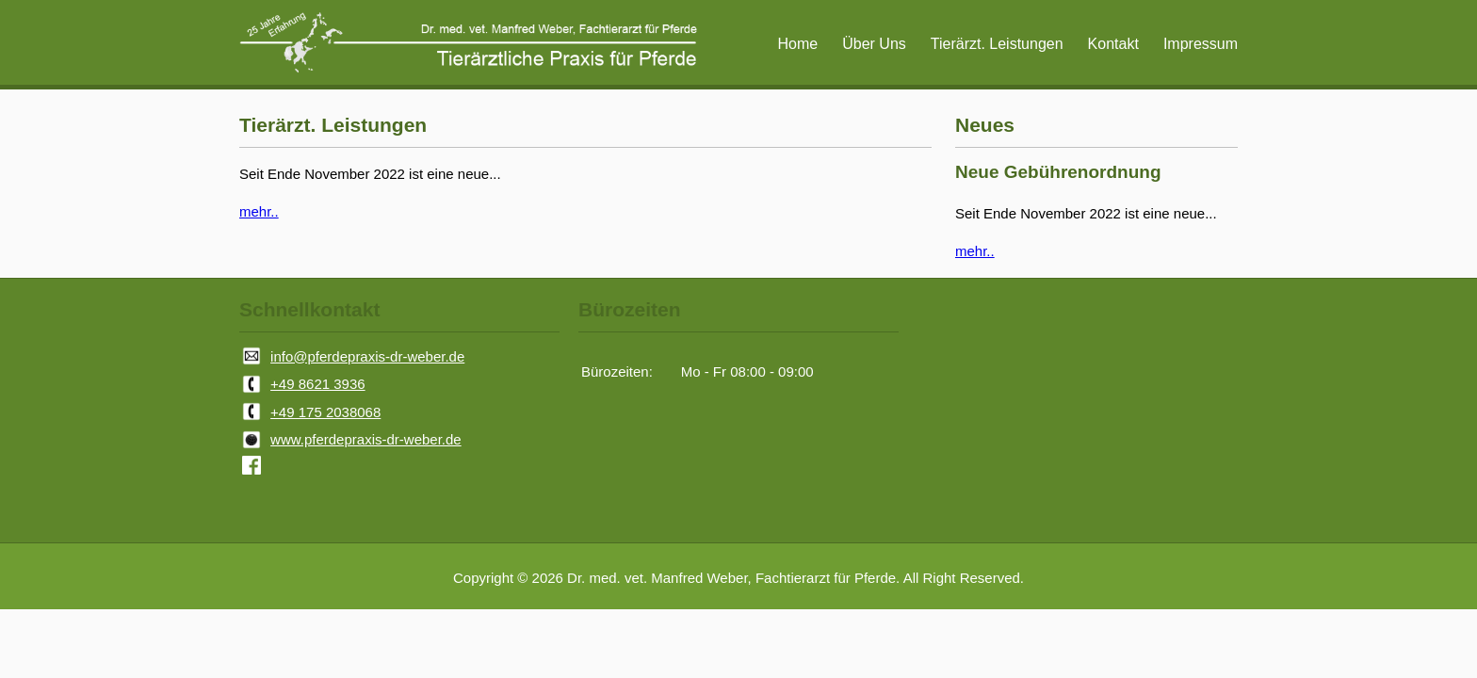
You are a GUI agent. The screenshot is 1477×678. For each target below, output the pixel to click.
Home (798, 44)
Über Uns (874, 44)
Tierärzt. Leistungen (997, 44)
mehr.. (259, 211)
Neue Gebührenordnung (1058, 172)
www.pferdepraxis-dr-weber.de (366, 439)
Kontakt (1113, 44)
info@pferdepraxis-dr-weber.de (367, 356)
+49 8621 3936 (317, 384)
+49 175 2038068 (325, 412)
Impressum (1200, 44)
